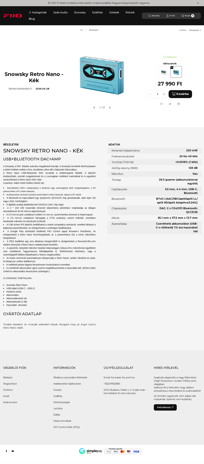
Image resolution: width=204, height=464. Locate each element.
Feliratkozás (165, 407)
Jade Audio (60, 12)
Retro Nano (9, 327)
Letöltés (58, 408)
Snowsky (80, 12)
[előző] (94, 107)
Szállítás (97, 12)
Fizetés (57, 389)
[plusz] (164, 94)
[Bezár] (198, 3)
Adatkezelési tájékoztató (67, 383)
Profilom (8, 389)
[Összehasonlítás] (170, 104)
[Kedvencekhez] (161, 104)
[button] (38, 12)
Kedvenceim (10, 402)
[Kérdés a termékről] (178, 104)
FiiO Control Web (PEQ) (66, 427)
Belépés (7, 377)
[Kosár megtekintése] (187, 16)
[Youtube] (13, 451)
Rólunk (130, 12)
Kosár (6, 396)
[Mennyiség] (157, 94)
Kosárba (180, 94)
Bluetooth (93, 30)
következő (195, 30)
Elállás (56, 414)
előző (182, 30)
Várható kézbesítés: (20, 88)
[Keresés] (154, 16)
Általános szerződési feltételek (70, 377)
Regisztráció (10, 383)
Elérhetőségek (61, 402)
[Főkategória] (81, 30)
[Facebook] (6, 451)
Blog (32, 18)
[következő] (110, 107)
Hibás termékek (62, 420)
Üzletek (114, 12)
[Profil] (170, 16)
